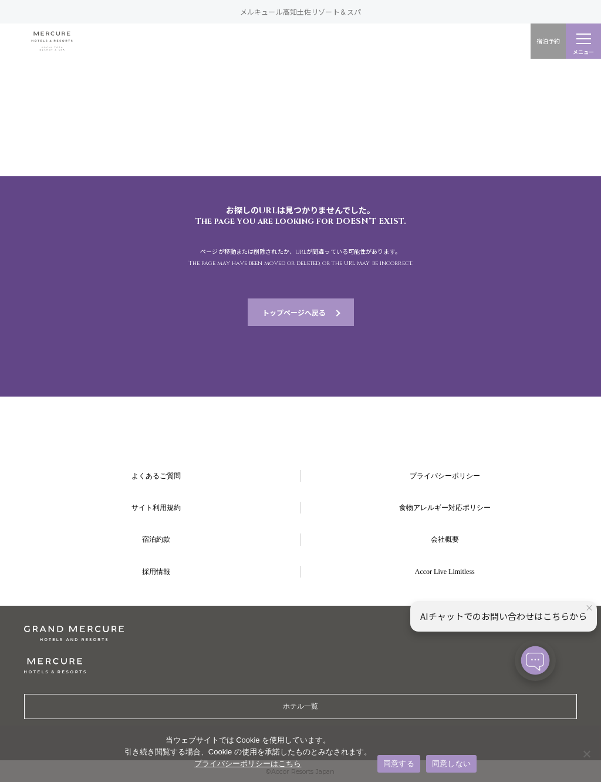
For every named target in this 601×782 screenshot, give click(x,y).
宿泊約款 (156, 539)
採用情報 (156, 572)
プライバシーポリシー (445, 476)
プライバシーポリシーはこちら (247, 763)
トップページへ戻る (294, 312)
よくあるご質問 (156, 476)
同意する (398, 763)
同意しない (451, 763)
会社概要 (445, 539)
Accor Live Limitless (445, 572)
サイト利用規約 (156, 508)
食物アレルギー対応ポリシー (445, 508)
